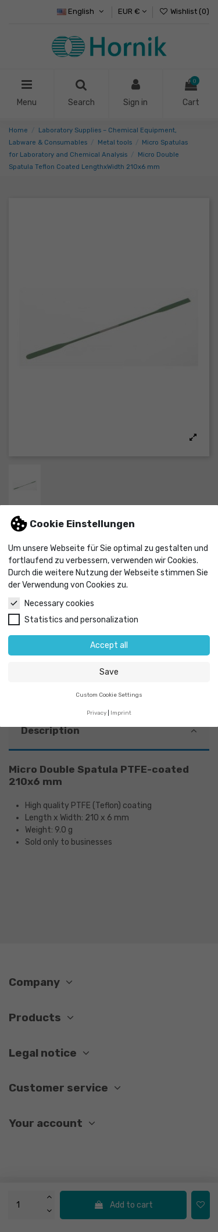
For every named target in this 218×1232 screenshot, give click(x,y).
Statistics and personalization (73, 619)
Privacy (96, 712)
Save (109, 672)
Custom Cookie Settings (109, 694)
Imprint (120, 712)
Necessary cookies (51, 603)
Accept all (109, 645)
